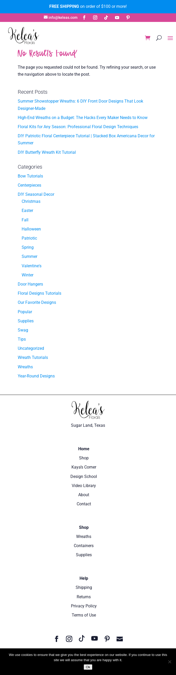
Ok (88, 667)
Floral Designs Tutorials (39, 293)
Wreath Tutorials (33, 357)
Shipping (84, 587)
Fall (25, 219)
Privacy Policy (84, 605)
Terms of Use (84, 615)
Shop (84, 457)
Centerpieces (29, 185)
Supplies (26, 320)
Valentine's (31, 265)
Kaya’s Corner (83, 467)
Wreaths (25, 366)
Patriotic (29, 238)
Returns (84, 596)
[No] (169, 661)
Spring (28, 247)
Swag (23, 330)
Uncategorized (31, 348)
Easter (27, 210)
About (83, 494)
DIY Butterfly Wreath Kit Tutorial (47, 152)
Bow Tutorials (30, 176)
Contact (84, 503)
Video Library (84, 485)
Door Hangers (30, 284)
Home (83, 448)
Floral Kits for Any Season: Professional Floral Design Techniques (78, 126)
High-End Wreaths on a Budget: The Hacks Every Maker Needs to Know (83, 117)
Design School (83, 476)
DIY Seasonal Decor (36, 194)
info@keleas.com (62, 17)
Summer (29, 256)
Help (84, 578)
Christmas (31, 201)
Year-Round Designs (36, 376)
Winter (27, 275)
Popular (25, 311)
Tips (22, 339)
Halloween (31, 229)
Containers (84, 545)
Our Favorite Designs (37, 302)
